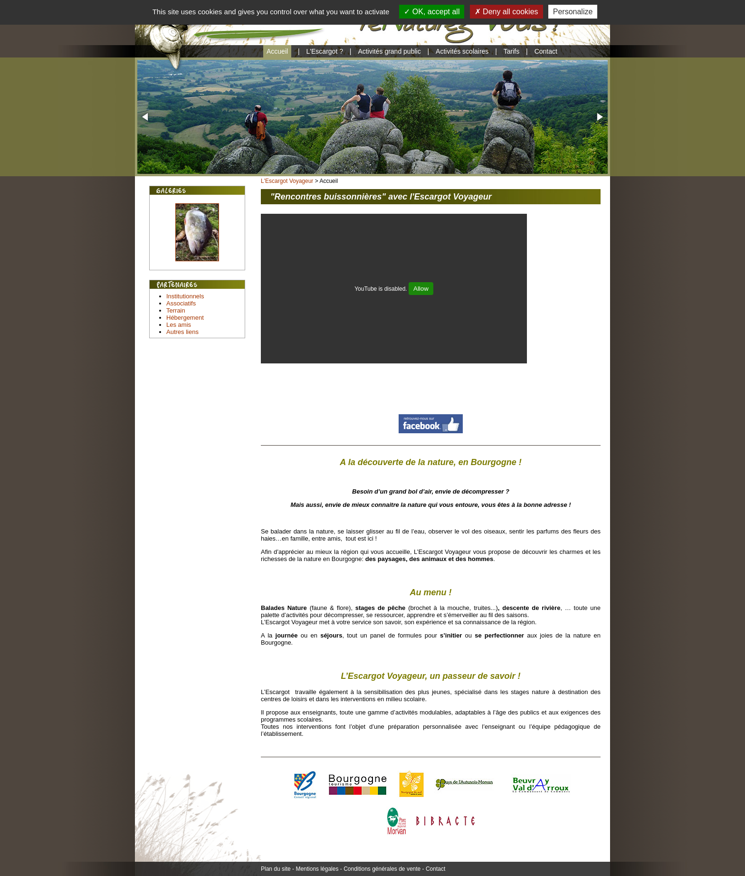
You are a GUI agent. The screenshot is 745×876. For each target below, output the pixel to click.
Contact (546, 51)
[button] (145, 116)
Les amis (178, 324)
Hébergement (185, 317)
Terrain (175, 310)
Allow (421, 288)
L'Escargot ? (324, 51)
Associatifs (181, 303)
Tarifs (511, 51)
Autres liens (182, 331)
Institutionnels (185, 296)
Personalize (573, 12)
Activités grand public (389, 51)
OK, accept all (431, 12)
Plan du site (276, 869)
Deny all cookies (506, 12)
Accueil (277, 51)
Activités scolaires (462, 51)
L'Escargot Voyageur (287, 181)
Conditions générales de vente (382, 869)
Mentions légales (317, 869)
